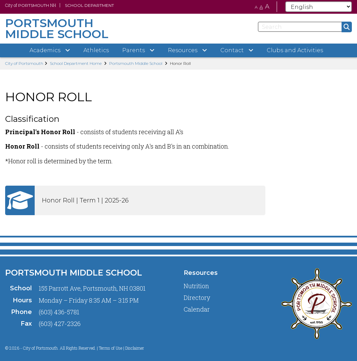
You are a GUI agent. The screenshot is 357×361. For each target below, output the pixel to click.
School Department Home (76, 63)
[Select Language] (318, 6)
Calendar (197, 309)
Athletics (96, 50)
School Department (89, 5)
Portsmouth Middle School (135, 63)
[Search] (305, 27)
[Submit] (347, 27)
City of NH (30, 5)
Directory (197, 297)
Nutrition (196, 286)
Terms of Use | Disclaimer (121, 348)
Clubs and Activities (295, 50)
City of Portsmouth (24, 63)
